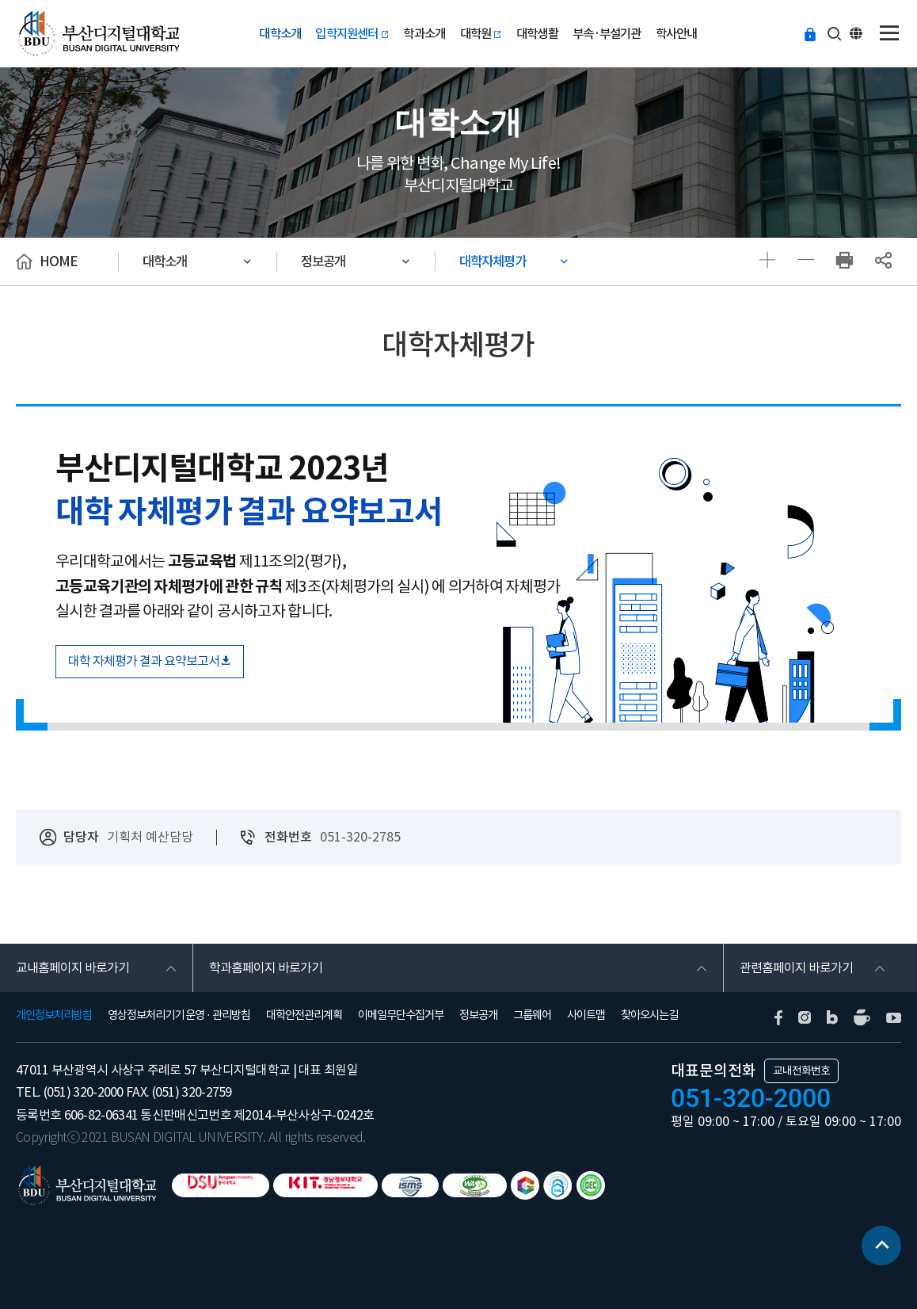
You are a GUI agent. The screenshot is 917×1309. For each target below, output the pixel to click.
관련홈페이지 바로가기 (796, 967)
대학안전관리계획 (304, 1015)
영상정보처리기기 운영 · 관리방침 (179, 1015)
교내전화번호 (801, 1070)
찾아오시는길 (649, 1015)
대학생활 (537, 33)
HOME (59, 261)
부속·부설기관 (607, 33)
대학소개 (280, 33)
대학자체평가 (492, 261)
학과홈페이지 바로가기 (265, 967)
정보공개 (323, 261)
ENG (858, 32)
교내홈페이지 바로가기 (72, 967)
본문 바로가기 (0, 0)
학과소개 (424, 33)
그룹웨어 (532, 1015)
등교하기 (810, 32)
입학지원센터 (352, 33)
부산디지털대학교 (97, 33)
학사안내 (677, 33)
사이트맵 (586, 1015)
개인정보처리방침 (54, 1015)
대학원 (481, 33)
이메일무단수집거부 (400, 1015)
